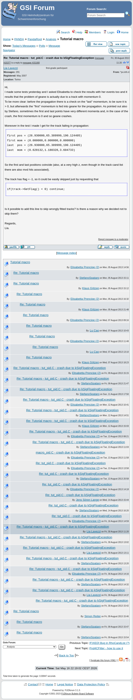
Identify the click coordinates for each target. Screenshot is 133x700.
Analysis (51, 39)
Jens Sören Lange (87, 499)
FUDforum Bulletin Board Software (77, 694)
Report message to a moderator (113, 239)
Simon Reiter (92, 616)
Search (63, 32)
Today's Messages (23, 45)
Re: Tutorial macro (26, 272)
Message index (66, 253)
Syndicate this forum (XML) (103, 660)
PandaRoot (35, 39)
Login (108, 32)
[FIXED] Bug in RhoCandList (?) (109, 643)
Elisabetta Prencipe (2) (84, 267)
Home (123, 32)
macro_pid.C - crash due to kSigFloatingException (70, 452)
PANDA (19, 39)
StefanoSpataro (89, 277)
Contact (33, 684)
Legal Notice (65, 684)
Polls (42, 45)
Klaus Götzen (90, 288)
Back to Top (66, 655)
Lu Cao (94, 330)
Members (93, 32)
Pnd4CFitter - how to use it (106, 648)
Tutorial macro (20, 262)
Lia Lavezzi (11, 68)
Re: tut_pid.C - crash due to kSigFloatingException (71, 463)
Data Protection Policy (91, 684)
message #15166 (31, 63)
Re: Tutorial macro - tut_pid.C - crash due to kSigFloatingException (49, 57)
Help (77, 32)
